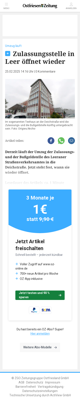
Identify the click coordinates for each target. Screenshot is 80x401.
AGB (21, 382)
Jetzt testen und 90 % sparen (40, 295)
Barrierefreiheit (26, 387)
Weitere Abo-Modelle (40, 347)
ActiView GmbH (60, 395)
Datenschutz (34, 382)
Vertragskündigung (50, 387)
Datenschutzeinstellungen (40, 391)
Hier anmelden (40, 333)
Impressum (52, 382)
